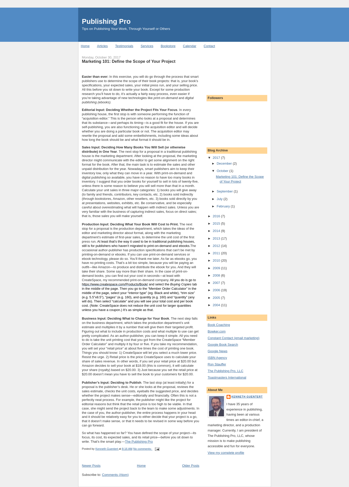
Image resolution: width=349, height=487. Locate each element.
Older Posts (190, 465)
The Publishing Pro (139, 441)
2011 (217, 253)
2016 (217, 216)
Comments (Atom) (115, 475)
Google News (218, 351)
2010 (217, 260)
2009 (217, 268)
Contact (209, 46)
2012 (217, 246)
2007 (217, 283)
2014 (217, 231)
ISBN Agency (217, 358)
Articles (102, 46)
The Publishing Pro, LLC (225, 371)
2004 (217, 305)
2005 (217, 298)
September (225, 191)
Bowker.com (217, 331)
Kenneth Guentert (247, 396)
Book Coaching (219, 325)
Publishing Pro (106, 21)
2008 (217, 275)
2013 (217, 238)
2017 (217, 158)
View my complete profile (226, 453)
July (220, 199)
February (224, 206)
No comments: (142, 448)
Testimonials (124, 46)
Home (85, 46)
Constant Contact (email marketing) (233, 338)
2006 (217, 290)
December (225, 163)
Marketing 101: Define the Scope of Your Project (129, 61)
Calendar (189, 46)
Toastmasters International (227, 377)
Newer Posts (91, 465)
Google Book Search (223, 344)
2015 (217, 223)
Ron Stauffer (217, 364)
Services (147, 46)
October (223, 171)
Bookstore (168, 46)
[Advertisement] (230, 69)
